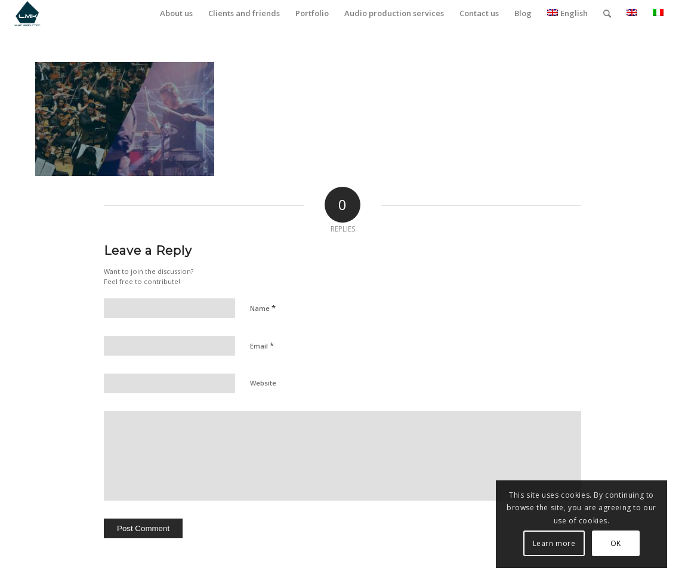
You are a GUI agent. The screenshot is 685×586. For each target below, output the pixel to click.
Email (262, 345)
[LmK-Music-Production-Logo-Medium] (27, 13)
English (567, 13)
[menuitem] (176, 13)
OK (615, 543)
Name (263, 308)
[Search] (607, 13)
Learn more (554, 543)
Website (263, 382)
